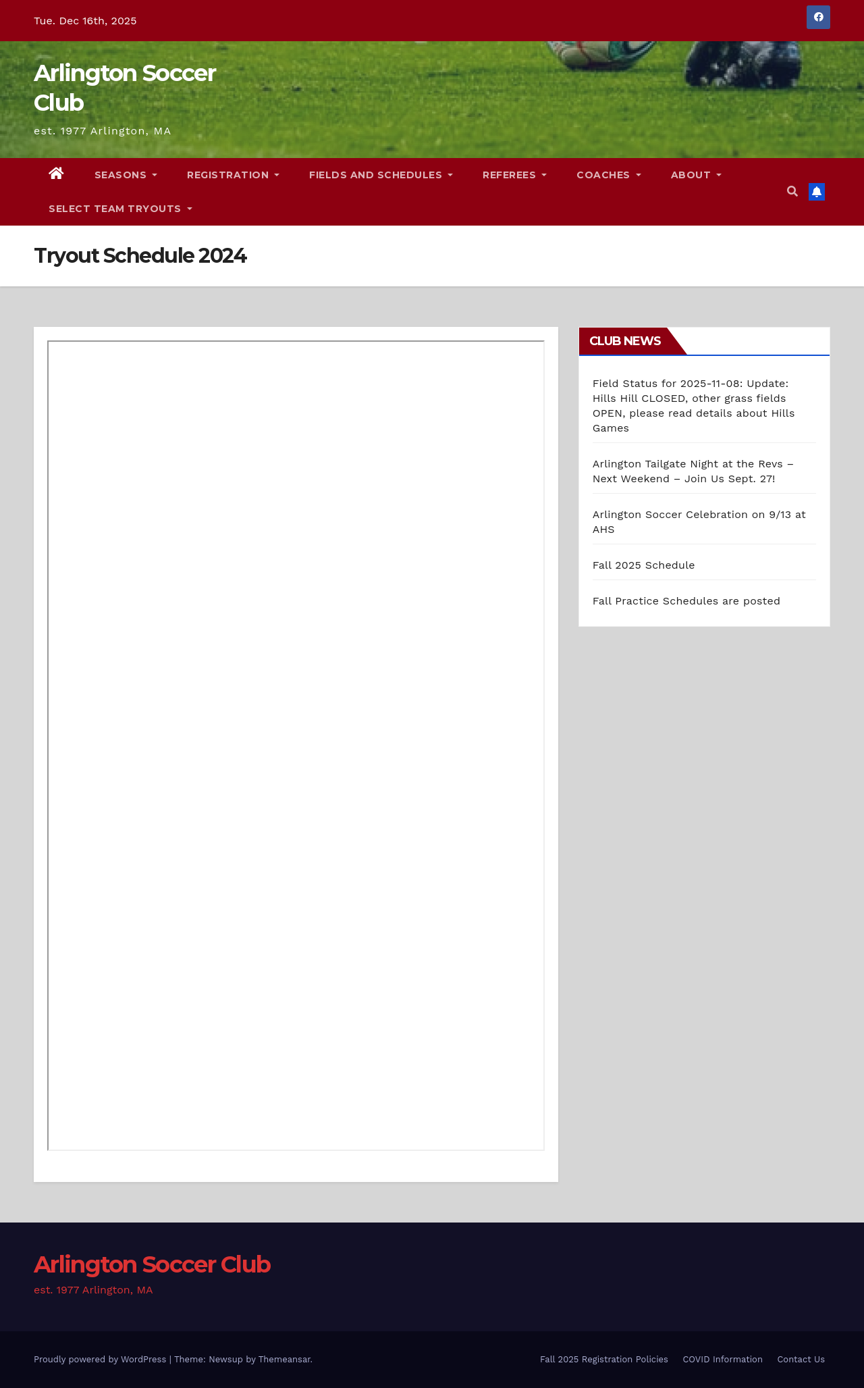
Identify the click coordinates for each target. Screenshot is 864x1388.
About (696, 175)
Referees (515, 175)
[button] (792, 191)
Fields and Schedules (381, 175)
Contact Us (801, 1359)
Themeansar (284, 1359)
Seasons (126, 175)
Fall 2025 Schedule (644, 565)
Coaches (608, 175)
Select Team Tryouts (120, 209)
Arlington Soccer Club (152, 1264)
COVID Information (722, 1359)
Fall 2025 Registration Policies (604, 1359)
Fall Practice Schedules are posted (687, 600)
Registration (233, 175)
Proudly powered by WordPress (101, 1359)
